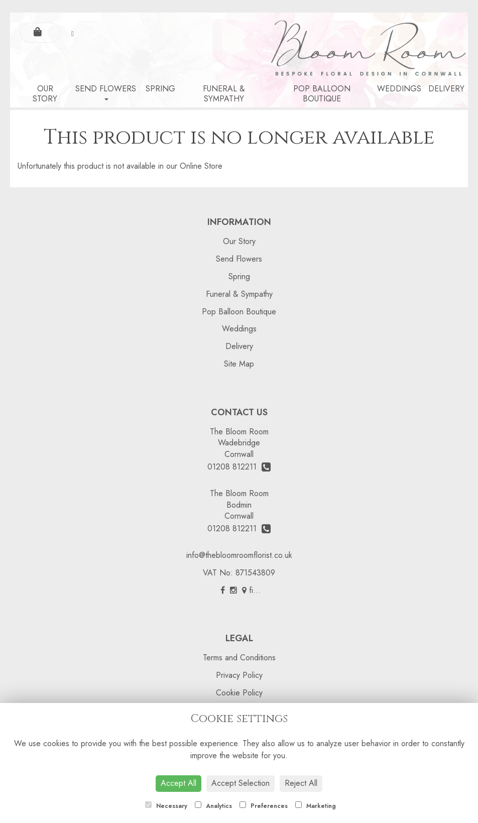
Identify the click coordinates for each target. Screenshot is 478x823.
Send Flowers (105, 91)
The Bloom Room (239, 431)
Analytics (213, 805)
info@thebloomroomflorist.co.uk (239, 555)
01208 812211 (239, 467)
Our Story (45, 93)
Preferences (264, 805)
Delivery (446, 88)
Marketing (315, 805)
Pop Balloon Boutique (321, 93)
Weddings (399, 88)
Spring (160, 88)
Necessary (166, 805)
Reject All (301, 783)
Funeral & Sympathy (224, 93)
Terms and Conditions (239, 657)
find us (257, 590)
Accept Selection (240, 783)
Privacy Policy (239, 675)
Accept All (178, 783)
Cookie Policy (239, 692)
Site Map (239, 364)
